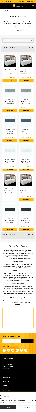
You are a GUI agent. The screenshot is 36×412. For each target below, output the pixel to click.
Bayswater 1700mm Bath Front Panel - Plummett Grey (10, 101)
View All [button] (31, 47)
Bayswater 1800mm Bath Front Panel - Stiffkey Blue (26, 131)
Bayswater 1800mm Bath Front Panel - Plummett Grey (26, 101)
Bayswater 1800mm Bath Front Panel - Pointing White (26, 161)
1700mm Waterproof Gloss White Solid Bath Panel (10, 72)
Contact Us (5, 362)
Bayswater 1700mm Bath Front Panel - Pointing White (10, 161)
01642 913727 (8, 1)
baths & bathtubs (9, 302)
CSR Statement (6, 373)
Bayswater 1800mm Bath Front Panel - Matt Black (26, 220)
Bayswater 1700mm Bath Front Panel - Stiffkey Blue (10, 131)
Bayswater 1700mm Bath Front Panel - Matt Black (10, 220)
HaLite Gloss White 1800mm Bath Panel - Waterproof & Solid (26, 72)
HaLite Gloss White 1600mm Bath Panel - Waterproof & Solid (26, 191)
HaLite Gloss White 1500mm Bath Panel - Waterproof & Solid (10, 191)
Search (7, 6)
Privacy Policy (5, 370)
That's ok (8, 407)
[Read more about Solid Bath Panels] (18, 30)
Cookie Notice (25, 402)
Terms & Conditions (7, 364)
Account (30, 6)
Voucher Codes (6, 390)
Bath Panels (5, 10)
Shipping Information (7, 366)
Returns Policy (5, 368)
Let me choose (26, 407)
